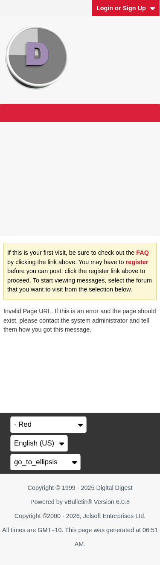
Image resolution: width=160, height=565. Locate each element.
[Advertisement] (80, 179)
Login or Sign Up (125, 8)
